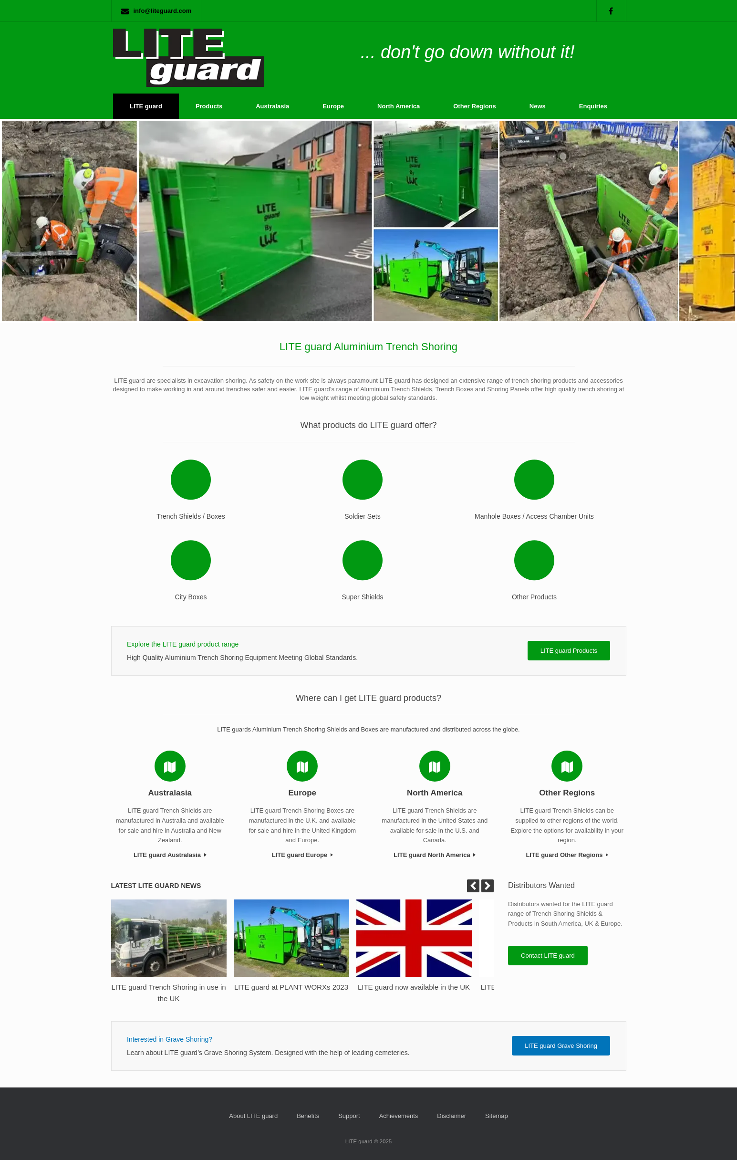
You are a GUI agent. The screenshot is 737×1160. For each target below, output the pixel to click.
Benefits (308, 1115)
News (537, 106)
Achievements (398, 1115)
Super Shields (362, 597)
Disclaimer (451, 1115)
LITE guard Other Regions (567, 854)
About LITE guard (253, 1115)
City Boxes (191, 597)
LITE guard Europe (302, 854)
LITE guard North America (435, 854)
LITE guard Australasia (170, 854)
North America (398, 106)
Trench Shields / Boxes (190, 516)
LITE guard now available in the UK (414, 987)
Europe (333, 106)
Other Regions (474, 106)
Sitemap (496, 1115)
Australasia (272, 106)
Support (349, 1115)
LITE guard (146, 106)
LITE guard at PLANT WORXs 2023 (291, 987)
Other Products (534, 597)
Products (209, 106)
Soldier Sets (362, 516)
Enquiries (593, 106)
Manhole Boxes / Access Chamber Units (534, 516)
